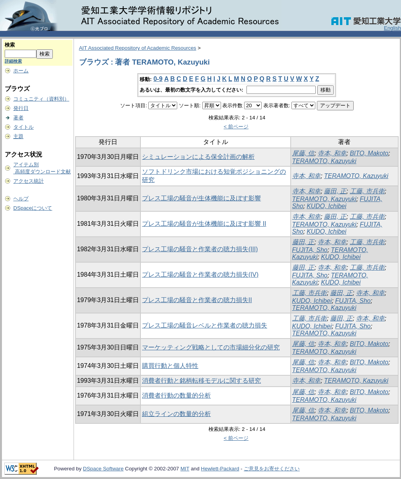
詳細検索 (13, 61)
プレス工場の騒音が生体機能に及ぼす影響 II (204, 223)
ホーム (21, 71)
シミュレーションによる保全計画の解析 (198, 156)
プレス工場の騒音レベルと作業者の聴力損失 (204, 325)
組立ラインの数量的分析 (176, 414)
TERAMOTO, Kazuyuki (324, 161)
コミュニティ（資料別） (41, 99)
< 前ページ (236, 127)
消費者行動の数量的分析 (176, 395)
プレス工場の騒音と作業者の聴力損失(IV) (200, 274)
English (392, 28)
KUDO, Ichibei (326, 206)
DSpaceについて (32, 208)
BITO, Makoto (369, 153)
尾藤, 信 (303, 153)
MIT (184, 469)
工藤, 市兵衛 (367, 191)
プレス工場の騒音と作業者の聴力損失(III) (200, 249)
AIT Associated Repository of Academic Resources (137, 48)
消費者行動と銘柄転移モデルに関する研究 (201, 380)
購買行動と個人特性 (170, 365)
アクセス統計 (28, 181)
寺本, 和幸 (332, 153)
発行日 (21, 108)
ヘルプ (21, 199)
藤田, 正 (335, 191)
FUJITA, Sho (309, 250)
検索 (10, 45)
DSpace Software (103, 469)
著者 (18, 118)
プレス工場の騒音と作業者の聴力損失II (197, 300)
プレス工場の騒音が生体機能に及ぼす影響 (201, 198)
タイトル (23, 127)
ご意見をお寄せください (272, 469)
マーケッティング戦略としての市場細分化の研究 (211, 347)
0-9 (157, 79)
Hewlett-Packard (220, 469)
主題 (18, 136)
